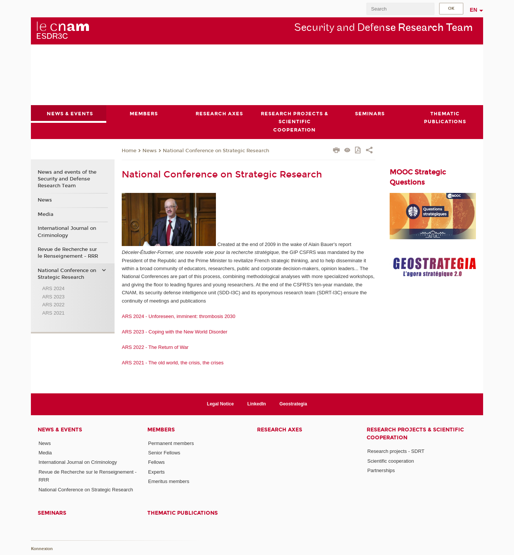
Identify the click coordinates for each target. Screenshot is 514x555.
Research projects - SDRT (395, 451)
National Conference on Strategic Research (216, 150)
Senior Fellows (164, 453)
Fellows (156, 462)
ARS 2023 (53, 296)
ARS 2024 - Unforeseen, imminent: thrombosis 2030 (178, 316)
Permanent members (171, 443)
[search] (400, 9)
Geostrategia (293, 404)
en (473, 10)
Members (161, 430)
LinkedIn (256, 404)
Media (46, 214)
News (149, 150)
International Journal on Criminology (67, 231)
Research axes (279, 430)
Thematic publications (182, 513)
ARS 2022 (53, 304)
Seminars (52, 513)
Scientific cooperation (390, 460)
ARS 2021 (53, 312)
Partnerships (381, 470)
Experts (156, 471)
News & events (60, 430)
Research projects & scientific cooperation (415, 434)
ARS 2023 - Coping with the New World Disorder (175, 331)
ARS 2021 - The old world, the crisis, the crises (173, 362)
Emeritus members (168, 481)
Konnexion (42, 548)
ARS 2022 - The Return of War (156, 347)
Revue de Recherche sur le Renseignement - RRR (68, 252)
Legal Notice (220, 404)
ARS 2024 (53, 288)
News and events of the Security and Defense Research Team (67, 179)
